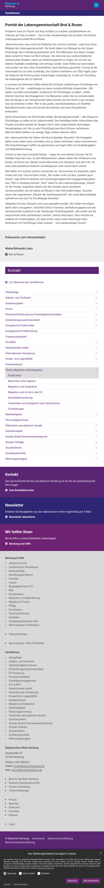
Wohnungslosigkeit (16, 458)
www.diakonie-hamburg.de (27, 770)
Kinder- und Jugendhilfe (19, 358)
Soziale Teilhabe (14, 442)
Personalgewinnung (16, 419)
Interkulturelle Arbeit (17, 347)
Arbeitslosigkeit (14, 303)
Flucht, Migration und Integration (24, 370)
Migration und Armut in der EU (25, 392)
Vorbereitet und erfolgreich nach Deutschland (34, 403)
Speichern (72, 880)
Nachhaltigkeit (13, 414)
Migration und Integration (22, 386)
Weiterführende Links (19, 248)
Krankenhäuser (14, 364)
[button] (96, 292)
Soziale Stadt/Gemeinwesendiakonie (26, 436)
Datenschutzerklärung (21, 884)
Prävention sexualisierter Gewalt (23, 425)
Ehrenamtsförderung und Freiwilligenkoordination (33, 314)
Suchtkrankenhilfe (15, 453)
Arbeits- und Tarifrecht (18, 297)
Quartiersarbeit (14, 431)
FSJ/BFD (10, 342)
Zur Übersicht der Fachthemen (26, 282)
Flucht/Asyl (14, 375)
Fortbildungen (16, 408)
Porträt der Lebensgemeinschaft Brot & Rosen (43, 25)
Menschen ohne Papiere (22, 381)
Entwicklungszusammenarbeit (22, 320)
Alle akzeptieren (91, 880)
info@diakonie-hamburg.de (29, 766)
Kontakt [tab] (14, 270)
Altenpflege (11, 292)
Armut (8, 308)
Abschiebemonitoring (20, 397)
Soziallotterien (13, 447)
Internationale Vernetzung (20, 353)
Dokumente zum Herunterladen (25, 237)
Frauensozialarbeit (16, 336)
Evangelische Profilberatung (21, 331)
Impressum (7, 884)
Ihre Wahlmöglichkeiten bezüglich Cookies (52, 853)
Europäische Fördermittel (19, 325)
